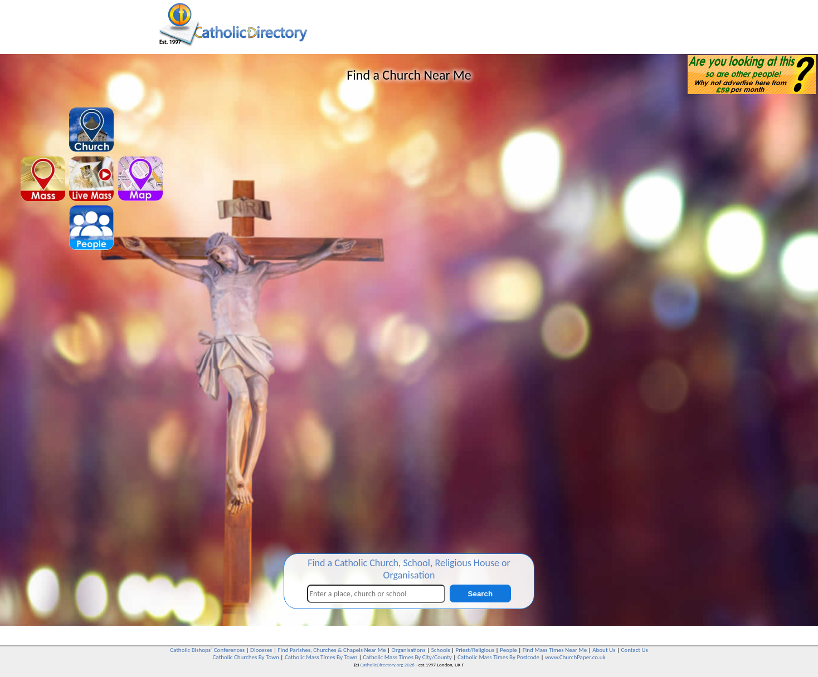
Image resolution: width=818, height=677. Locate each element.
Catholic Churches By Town (245, 657)
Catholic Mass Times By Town (321, 657)
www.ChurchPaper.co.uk (575, 657)
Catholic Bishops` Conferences (207, 650)
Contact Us (634, 650)
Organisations (409, 650)
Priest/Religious (475, 650)
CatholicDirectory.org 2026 (388, 664)
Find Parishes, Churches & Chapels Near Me (331, 650)
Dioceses (261, 650)
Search (480, 594)
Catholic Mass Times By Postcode (498, 657)
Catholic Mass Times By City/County (407, 657)
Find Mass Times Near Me (555, 650)
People (508, 650)
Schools (440, 650)
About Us (603, 650)
